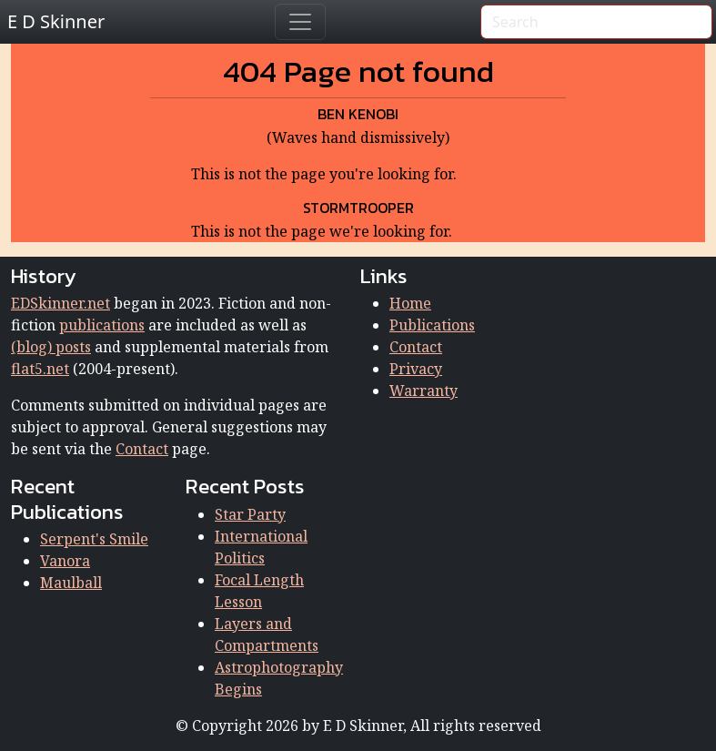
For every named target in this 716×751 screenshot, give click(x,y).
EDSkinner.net (60, 303)
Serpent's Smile (94, 539)
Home (410, 303)
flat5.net (40, 369)
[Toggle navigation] (300, 22)
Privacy (415, 369)
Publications (432, 325)
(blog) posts (51, 347)
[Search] (596, 22)
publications (102, 325)
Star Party (250, 514)
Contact (142, 449)
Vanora (65, 561)
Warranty (423, 391)
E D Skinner (56, 21)
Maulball (71, 583)
